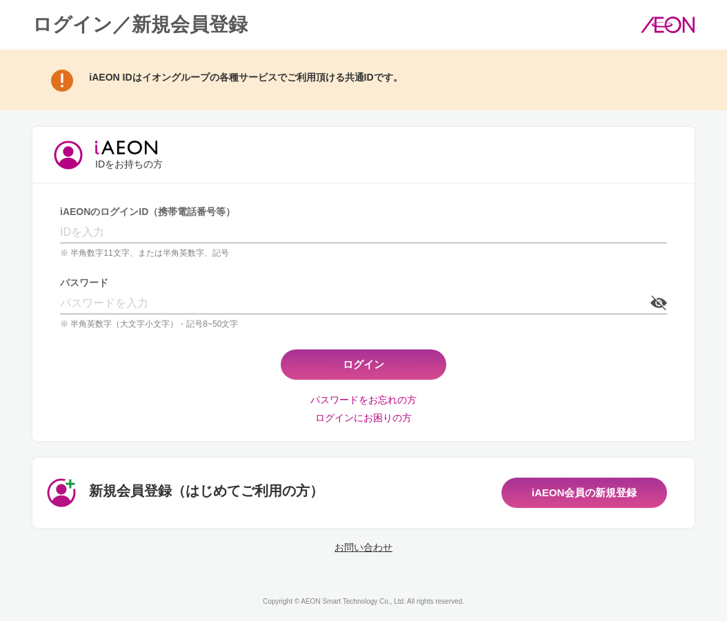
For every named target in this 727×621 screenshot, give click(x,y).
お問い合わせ (363, 547)
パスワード (84, 282)
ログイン (363, 364)
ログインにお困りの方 (363, 417)
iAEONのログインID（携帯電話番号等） (147, 211)
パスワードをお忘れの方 (363, 399)
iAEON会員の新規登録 (584, 492)
